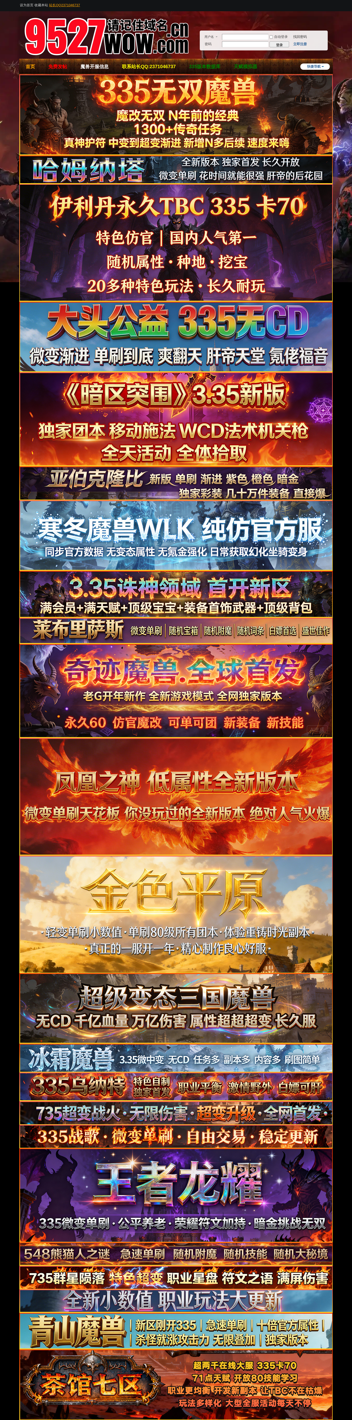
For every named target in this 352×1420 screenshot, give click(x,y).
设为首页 (26, 5)
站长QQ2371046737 (64, 5)
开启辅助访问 (331, 3)
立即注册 (300, 44)
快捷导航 (314, 66)
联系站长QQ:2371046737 (149, 66)
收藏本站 (41, 5)
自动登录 (278, 37)
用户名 (209, 37)
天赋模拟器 (245, 66)
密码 (208, 44)
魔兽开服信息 (94, 66)
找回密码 (300, 37)
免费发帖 (57, 66)
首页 (30, 66)
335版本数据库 (204, 66)
